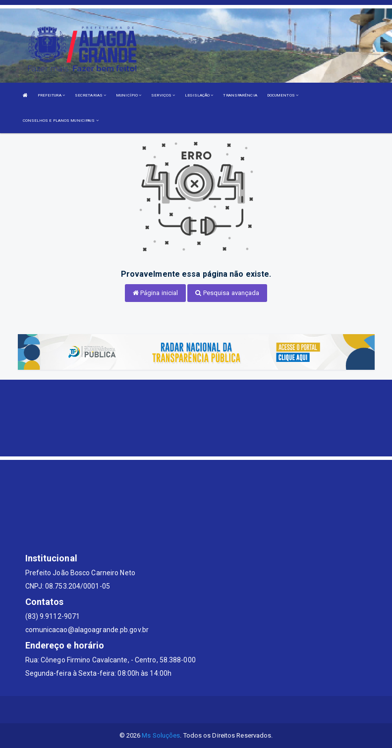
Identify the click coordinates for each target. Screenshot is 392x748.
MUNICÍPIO (128, 95)
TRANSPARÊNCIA (240, 95)
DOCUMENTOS (282, 95)
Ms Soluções (161, 735)
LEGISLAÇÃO (199, 95)
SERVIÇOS (163, 95)
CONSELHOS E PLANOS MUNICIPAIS (61, 120)
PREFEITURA (51, 95)
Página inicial (155, 293)
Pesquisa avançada (227, 293)
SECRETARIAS (90, 95)
